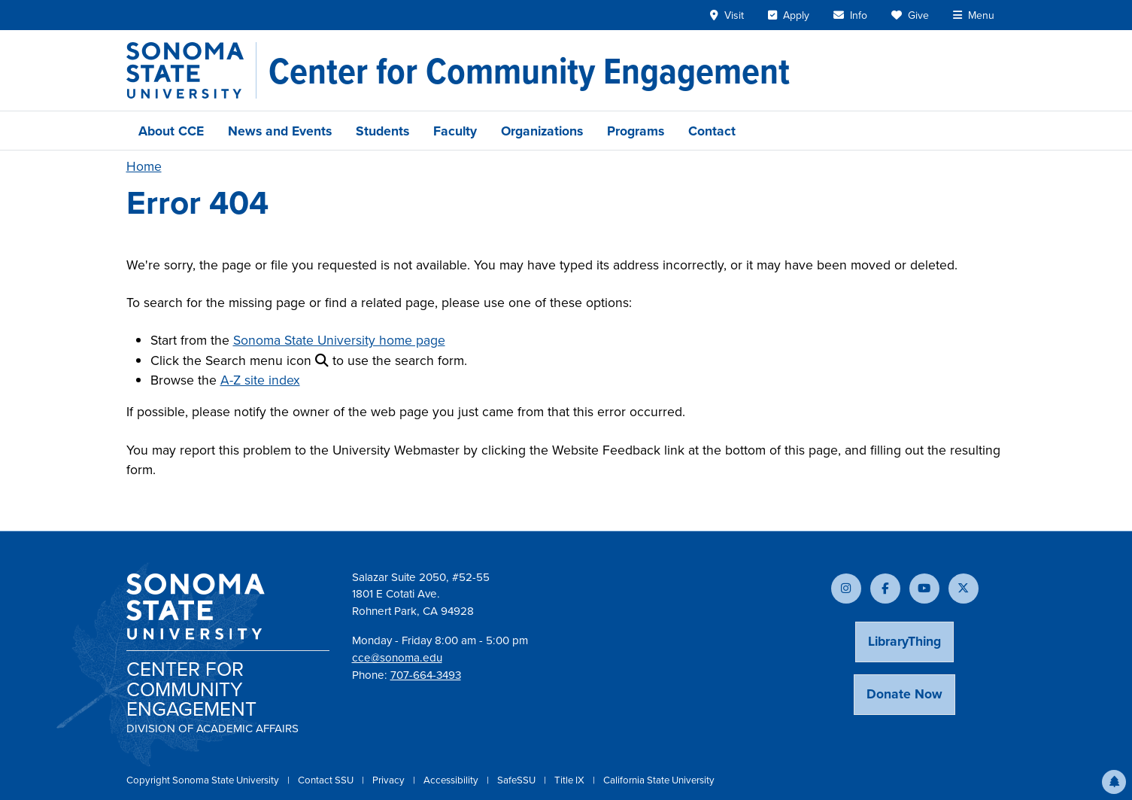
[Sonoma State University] (191, 70)
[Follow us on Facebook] (885, 588)
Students (382, 130)
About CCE (171, 130)
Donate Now (904, 693)
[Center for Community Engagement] (529, 71)
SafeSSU (517, 780)
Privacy (389, 780)
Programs (635, 130)
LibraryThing (904, 640)
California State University (659, 780)
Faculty (455, 130)
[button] (1114, 782)
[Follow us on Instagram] (846, 588)
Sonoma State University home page (339, 340)
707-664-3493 (425, 675)
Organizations (542, 130)
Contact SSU (327, 780)
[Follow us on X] (963, 588)
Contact (712, 130)
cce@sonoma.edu (397, 657)
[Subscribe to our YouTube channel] (924, 588)
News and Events (280, 130)
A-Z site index (260, 380)
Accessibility (452, 780)
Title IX (570, 780)
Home (144, 166)
